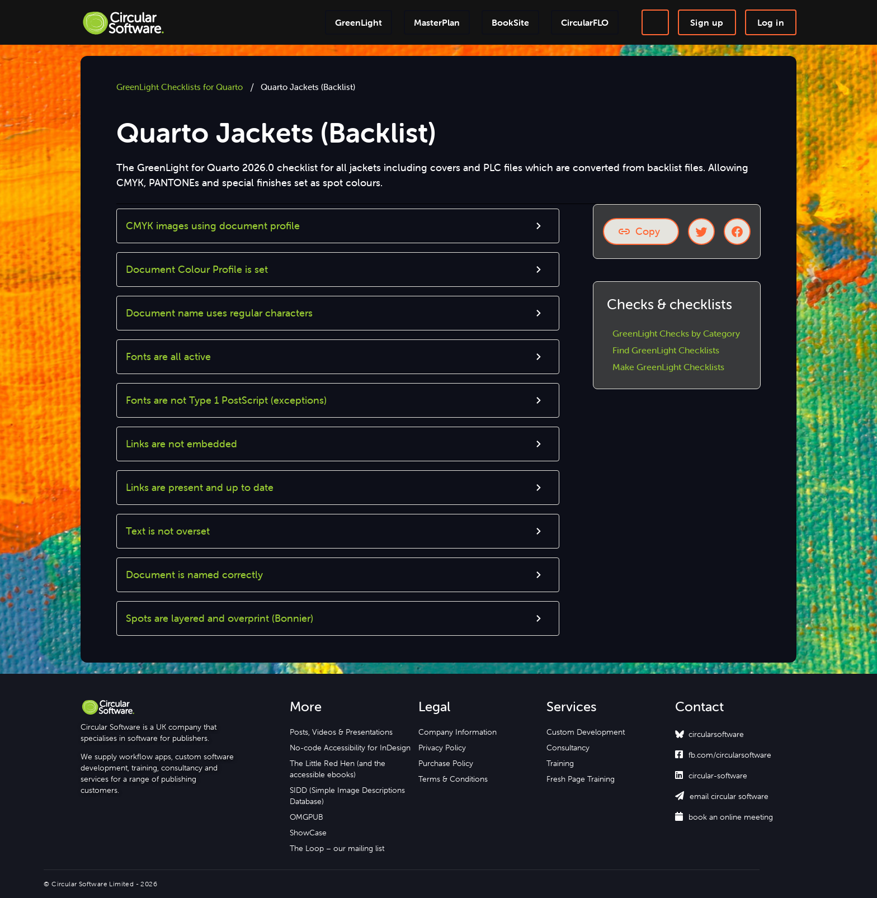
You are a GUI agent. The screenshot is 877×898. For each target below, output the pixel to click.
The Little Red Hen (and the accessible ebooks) (337, 768)
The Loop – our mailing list (337, 848)
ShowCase (308, 833)
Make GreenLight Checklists (668, 366)
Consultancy (568, 748)
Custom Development (585, 732)
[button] (338, 226)
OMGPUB (306, 817)
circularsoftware (716, 734)
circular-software (711, 776)
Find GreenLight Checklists (665, 350)
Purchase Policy (445, 763)
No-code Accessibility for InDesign (350, 748)
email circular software (721, 796)
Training (560, 763)
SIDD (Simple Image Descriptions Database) (347, 795)
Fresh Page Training (580, 779)
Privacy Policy (442, 748)
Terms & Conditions (453, 779)
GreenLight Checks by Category (676, 333)
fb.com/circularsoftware (723, 755)
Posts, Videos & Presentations (341, 732)
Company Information (457, 732)
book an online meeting (724, 817)
